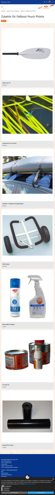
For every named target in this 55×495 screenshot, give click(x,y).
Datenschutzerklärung (30, 484)
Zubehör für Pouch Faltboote (13, 11)
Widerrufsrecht (4, 473)
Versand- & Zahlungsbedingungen (9, 470)
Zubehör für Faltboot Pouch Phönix (28, 11)
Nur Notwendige (14, 492)
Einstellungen (6, 486)
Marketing (5, 490)
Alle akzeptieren (41, 492)
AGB (2, 471)
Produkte (3, 11)
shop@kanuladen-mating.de (11, 467)
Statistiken (5, 488)
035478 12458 (5, 2)
